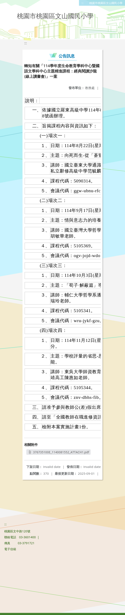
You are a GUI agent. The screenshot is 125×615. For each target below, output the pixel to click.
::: (82, 3)
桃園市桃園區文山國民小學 (105, 3)
